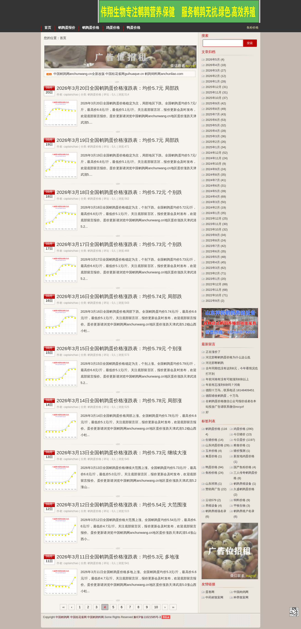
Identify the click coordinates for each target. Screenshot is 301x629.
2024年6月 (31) (216, 185)
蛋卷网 (209, 592)
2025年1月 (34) (216, 147)
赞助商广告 (215, 489)
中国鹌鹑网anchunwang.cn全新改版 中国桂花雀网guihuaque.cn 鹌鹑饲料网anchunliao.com (118, 74)
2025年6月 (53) (216, 120)
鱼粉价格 (214, 472)
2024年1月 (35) (216, 213)
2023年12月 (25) (217, 218)
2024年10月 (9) (216, 163)
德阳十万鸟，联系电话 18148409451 (230, 390)
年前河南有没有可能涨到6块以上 (227, 379)
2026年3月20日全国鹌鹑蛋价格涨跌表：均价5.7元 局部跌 (118, 88)
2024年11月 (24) (217, 158)
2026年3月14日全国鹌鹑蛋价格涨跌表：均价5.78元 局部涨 (119, 400)
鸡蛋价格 (113, 27)
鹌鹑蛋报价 (66, 27)
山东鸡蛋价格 (217, 445)
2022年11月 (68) (217, 289)
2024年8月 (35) (216, 174)
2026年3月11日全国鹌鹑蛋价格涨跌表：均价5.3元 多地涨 (118, 556)
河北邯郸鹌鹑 (215, 363)
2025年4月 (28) (216, 130)
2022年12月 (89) (217, 284)
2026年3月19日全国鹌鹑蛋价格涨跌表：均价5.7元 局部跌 (118, 140)
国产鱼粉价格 (245, 467)
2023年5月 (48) (216, 257)
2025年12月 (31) (217, 87)
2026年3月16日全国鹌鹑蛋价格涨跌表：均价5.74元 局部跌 (119, 296)
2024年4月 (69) (216, 196)
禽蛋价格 (213, 456)
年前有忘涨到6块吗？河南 (223, 384)
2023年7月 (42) (216, 246)
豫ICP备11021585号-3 (147, 617)
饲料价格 (242, 500)
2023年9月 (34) (216, 235)
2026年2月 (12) (216, 76)
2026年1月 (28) (216, 81)
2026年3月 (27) (216, 70)
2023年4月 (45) (216, 262)
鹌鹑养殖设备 (245, 483)
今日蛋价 (244, 439)
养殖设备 (213, 505)
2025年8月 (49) (216, 109)
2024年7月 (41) (216, 180)
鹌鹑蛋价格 (90, 27)
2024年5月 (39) (216, 191)
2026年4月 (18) (216, 65)
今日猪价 (243, 434)
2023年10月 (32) (217, 229)
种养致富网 (241, 597)
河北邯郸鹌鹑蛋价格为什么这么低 (228, 357)
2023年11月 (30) (217, 224)
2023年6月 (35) (216, 251)
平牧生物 (242, 505)
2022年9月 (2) (215, 300)
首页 (47, 27)
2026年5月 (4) (215, 59)
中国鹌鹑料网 (95, 617)
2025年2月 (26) (216, 141)
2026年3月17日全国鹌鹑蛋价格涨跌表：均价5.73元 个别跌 (119, 244)
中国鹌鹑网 (69, 11)
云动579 (213, 500)
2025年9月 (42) (216, 103)
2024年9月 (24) (216, 169)
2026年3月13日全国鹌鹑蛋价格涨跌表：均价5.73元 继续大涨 (122, 452)
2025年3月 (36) (216, 136)
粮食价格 (242, 445)
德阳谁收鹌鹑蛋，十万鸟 (222, 395)
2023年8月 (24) (216, 240)
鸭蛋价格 (133, 27)
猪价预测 (242, 450)
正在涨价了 (213, 352)
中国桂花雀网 (78, 617)
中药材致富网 (214, 597)
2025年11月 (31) (217, 92)
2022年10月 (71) (217, 295)
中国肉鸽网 (241, 592)
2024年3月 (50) (216, 202)
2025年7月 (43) (216, 114)
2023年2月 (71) (216, 273)
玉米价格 (213, 450)
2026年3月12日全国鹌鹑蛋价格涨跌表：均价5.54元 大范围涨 (122, 504)
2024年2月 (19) (216, 207)
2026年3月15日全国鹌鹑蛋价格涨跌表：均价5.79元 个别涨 (119, 348)
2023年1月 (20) (216, 278)
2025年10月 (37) (217, 98)
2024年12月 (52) (217, 152)
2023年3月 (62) (216, 268)
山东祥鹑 (213, 483)
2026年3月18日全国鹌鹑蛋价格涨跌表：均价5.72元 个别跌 (119, 192)
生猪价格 (214, 439)
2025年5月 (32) (216, 125)
